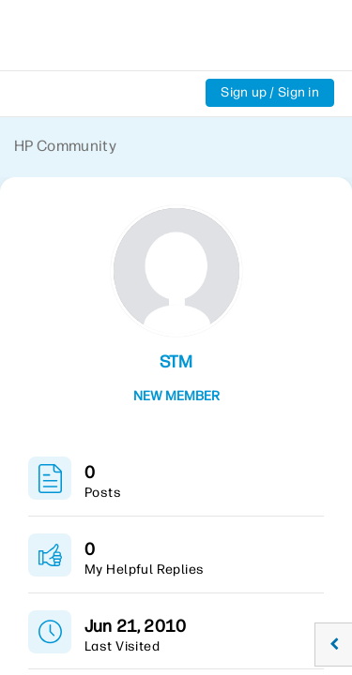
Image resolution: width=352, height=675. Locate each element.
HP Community (65, 146)
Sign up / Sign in (270, 92)
